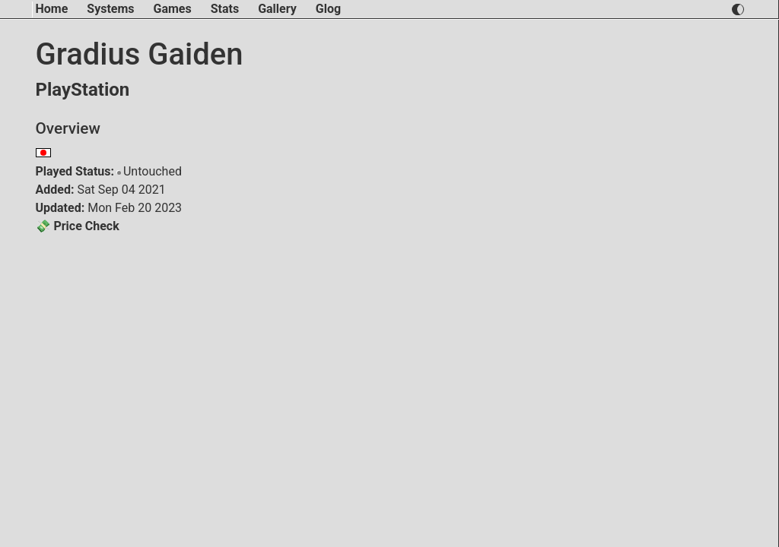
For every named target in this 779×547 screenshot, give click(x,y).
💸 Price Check (77, 226)
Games (173, 9)
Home (52, 9)
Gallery (277, 9)
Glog (328, 9)
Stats (225, 9)
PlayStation (83, 89)
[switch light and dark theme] (737, 9)
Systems (110, 9)
